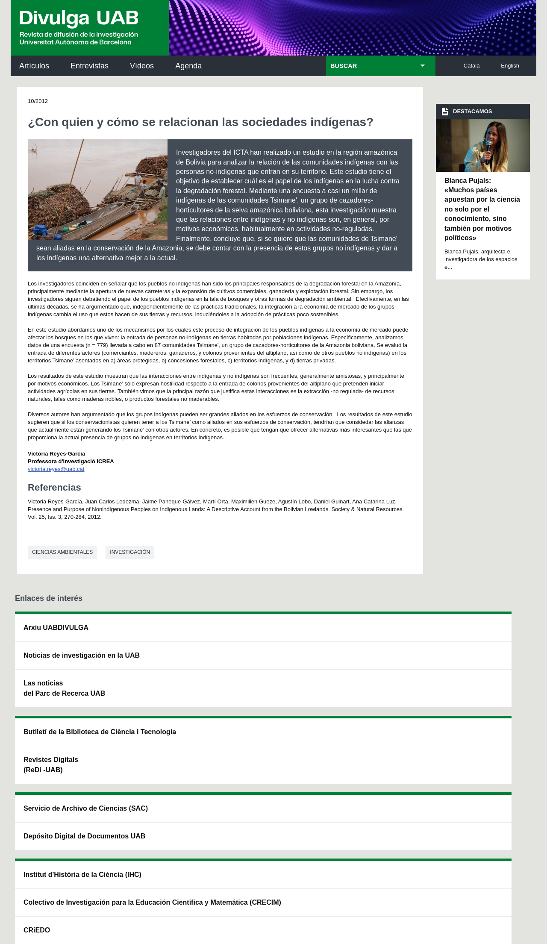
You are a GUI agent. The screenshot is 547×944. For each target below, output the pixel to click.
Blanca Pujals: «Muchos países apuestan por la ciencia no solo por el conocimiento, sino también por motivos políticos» (482, 209)
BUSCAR (343, 65)
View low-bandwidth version (34, 940)
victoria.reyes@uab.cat (56, 469)
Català (472, 65)
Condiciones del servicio (167, 821)
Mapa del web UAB (395, 890)
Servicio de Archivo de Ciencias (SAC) (267, 632)
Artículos (34, 66)
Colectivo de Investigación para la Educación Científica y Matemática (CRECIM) (370, 681)
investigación (130, 552)
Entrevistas (90, 66)
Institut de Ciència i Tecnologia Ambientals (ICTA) (474, 676)
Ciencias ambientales (62, 552)
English (510, 65)
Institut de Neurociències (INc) (477, 632)
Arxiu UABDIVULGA (56, 627)
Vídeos (142, 66)
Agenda (188, 66)
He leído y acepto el (147, 855)
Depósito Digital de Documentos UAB (261, 670)
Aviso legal (175, 855)
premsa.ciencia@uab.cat (320, 775)
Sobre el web (273, 890)
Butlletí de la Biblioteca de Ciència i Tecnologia (165, 632)
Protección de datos (213, 890)
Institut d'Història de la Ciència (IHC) (370, 632)
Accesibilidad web (329, 890)
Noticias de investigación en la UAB (65, 660)
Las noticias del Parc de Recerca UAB (64, 698)
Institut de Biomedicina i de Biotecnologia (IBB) (476, 719)
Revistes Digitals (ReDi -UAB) (154, 670)
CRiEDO (347, 724)
